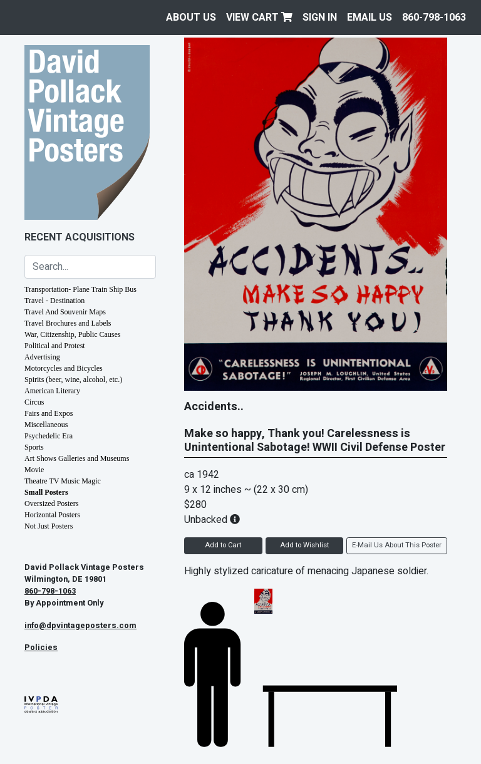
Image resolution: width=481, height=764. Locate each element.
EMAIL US (369, 17)
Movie (34, 469)
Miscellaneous (46, 424)
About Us (191, 17)
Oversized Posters (51, 503)
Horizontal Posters (52, 514)
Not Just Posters (48, 526)
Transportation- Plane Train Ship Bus (80, 289)
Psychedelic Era (48, 435)
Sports (34, 447)
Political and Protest (54, 345)
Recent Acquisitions (79, 237)
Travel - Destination (54, 300)
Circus (34, 402)
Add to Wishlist (304, 545)
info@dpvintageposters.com (80, 625)
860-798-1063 (434, 17)
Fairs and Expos (48, 413)
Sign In (320, 17)
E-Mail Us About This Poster (397, 545)
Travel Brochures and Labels (67, 323)
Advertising (42, 357)
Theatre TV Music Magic (62, 481)
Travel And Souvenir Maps (65, 311)
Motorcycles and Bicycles (63, 368)
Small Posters (46, 492)
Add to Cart (223, 545)
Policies (41, 647)
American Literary (52, 390)
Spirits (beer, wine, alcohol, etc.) (73, 379)
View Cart (259, 17)
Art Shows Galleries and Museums (76, 458)
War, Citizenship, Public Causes (72, 334)
